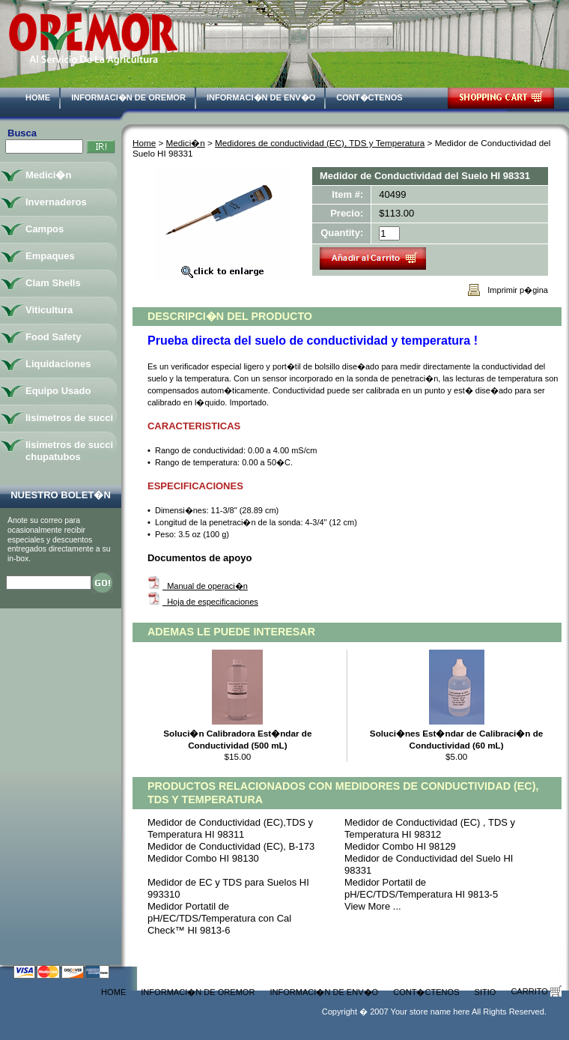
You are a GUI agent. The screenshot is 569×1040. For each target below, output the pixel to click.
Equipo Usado (58, 390)
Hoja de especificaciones (210, 601)
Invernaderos (56, 202)
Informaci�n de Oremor (128, 97)
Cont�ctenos (369, 97)
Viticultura (49, 309)
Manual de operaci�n (205, 585)
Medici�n (185, 143)
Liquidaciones (58, 363)
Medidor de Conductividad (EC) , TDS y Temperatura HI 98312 (429, 828)
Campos (44, 229)
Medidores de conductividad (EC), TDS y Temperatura (320, 143)
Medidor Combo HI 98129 (400, 846)
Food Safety (53, 336)
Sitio (485, 992)
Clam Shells (53, 282)
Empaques (50, 255)
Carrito (536, 991)
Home (37, 97)
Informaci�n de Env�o (261, 97)
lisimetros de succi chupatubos (69, 450)
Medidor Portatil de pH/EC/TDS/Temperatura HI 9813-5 (421, 888)
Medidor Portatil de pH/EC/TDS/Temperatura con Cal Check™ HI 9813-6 (219, 918)
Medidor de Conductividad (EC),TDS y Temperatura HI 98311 (230, 828)
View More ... (372, 906)
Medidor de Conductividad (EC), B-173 (230, 846)
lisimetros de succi (69, 417)
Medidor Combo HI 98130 (203, 858)
